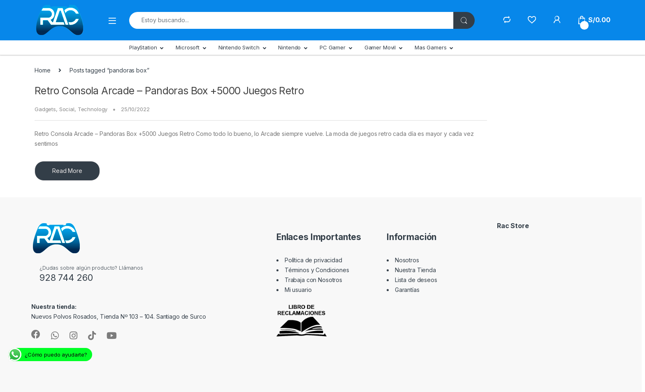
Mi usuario (298, 289)
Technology (93, 109)
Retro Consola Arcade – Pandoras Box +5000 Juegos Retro (169, 90)
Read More (67, 170)
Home (42, 70)
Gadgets (45, 109)
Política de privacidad (313, 260)
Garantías (407, 289)
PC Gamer (333, 47)
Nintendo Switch (239, 47)
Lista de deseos (416, 279)
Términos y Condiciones (317, 269)
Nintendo (289, 47)
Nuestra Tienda (415, 269)
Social (66, 109)
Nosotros (407, 260)
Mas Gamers (431, 47)
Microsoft (188, 47)
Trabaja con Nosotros (313, 279)
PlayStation (143, 47)
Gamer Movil (380, 47)
